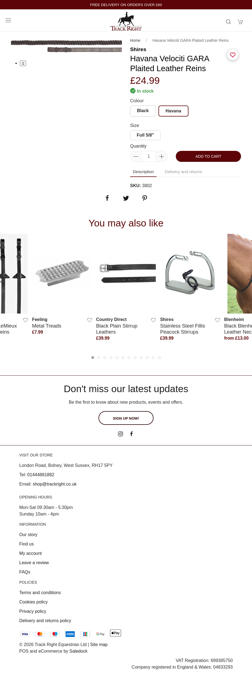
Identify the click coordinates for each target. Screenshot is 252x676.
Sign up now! (126, 418)
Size (134, 125)
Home (135, 40)
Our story (28, 534)
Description (143, 171)
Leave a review (34, 562)
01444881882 (40, 474)
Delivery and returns (183, 171)
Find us (26, 544)
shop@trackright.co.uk (54, 484)
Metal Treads (46, 325)
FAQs (24, 572)
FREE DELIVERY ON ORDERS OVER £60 (126, 5)
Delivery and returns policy (45, 620)
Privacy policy (32, 611)
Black (143, 110)
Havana (173, 111)
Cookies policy (33, 602)
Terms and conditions (40, 592)
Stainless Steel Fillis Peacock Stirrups (182, 328)
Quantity (138, 146)
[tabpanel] (66, 45)
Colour (137, 100)
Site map (99, 644)
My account (30, 553)
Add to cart (208, 156)
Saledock (78, 651)
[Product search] (228, 22)
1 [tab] (23, 63)
